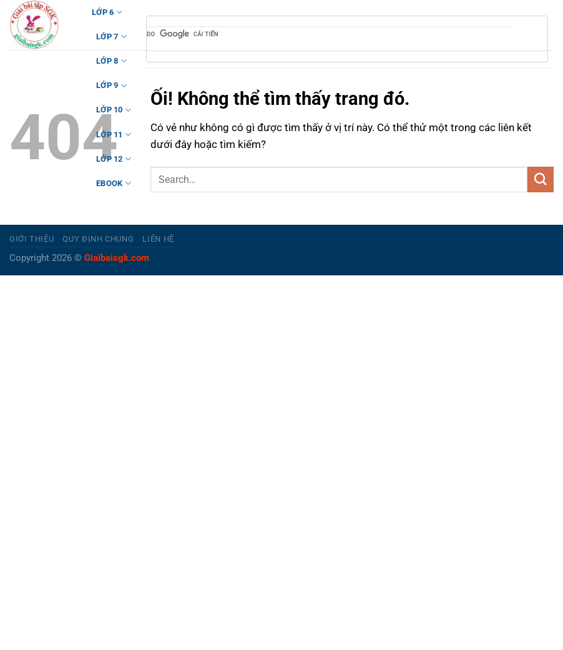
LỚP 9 (111, 86)
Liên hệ (158, 239)
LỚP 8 (111, 61)
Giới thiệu (31, 239)
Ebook (113, 183)
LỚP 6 (107, 12)
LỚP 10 (113, 110)
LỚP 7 (111, 36)
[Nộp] (540, 179)
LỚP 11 (113, 134)
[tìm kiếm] (329, 33)
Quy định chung (98, 239)
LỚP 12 (113, 159)
